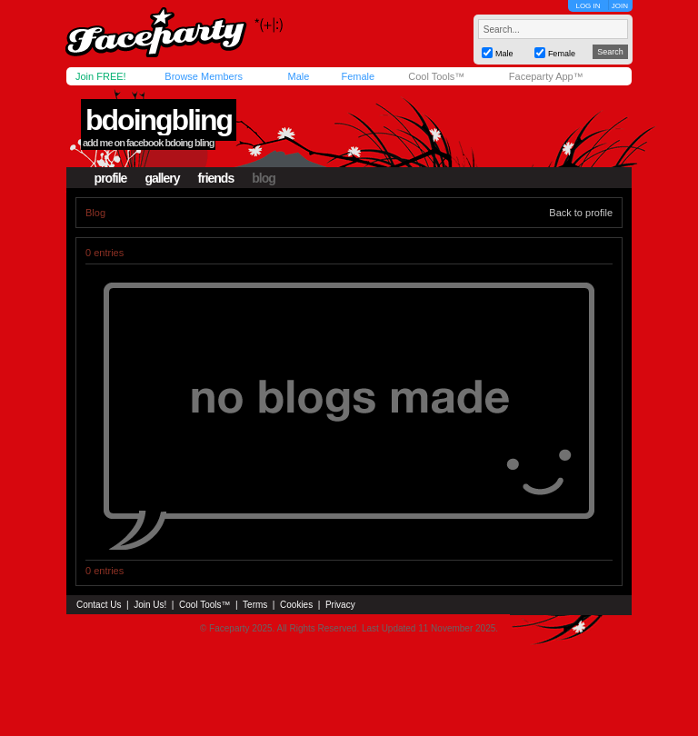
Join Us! (150, 605)
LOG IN (587, 6)
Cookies (296, 605)
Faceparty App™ (546, 76)
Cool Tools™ (436, 76)
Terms (255, 605)
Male (298, 76)
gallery (162, 178)
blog (263, 178)
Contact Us (98, 605)
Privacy (340, 605)
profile (111, 178)
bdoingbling (158, 120)
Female (357, 76)
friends (216, 178)
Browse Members (204, 76)
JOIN (620, 6)
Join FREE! (100, 76)
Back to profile (581, 212)
